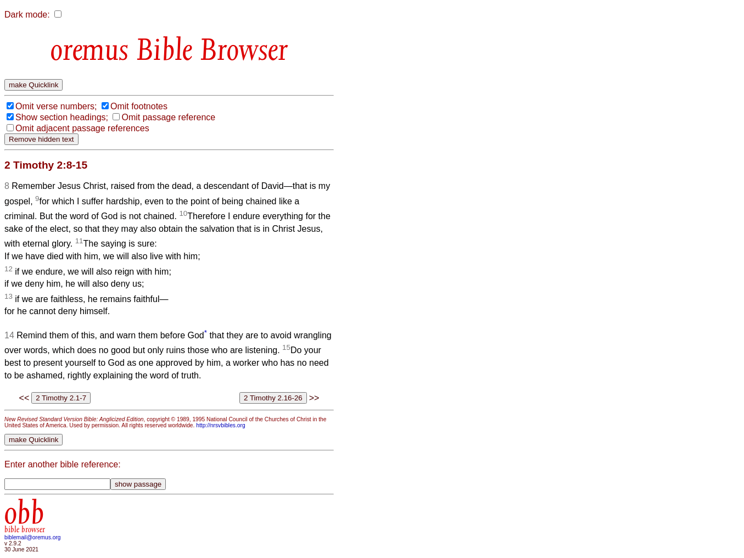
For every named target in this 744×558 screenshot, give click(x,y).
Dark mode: (27, 14)
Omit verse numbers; (56, 106)
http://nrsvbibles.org (220, 425)
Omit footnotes (138, 106)
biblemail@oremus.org (32, 537)
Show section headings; (61, 117)
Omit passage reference (168, 117)
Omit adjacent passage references (82, 128)
